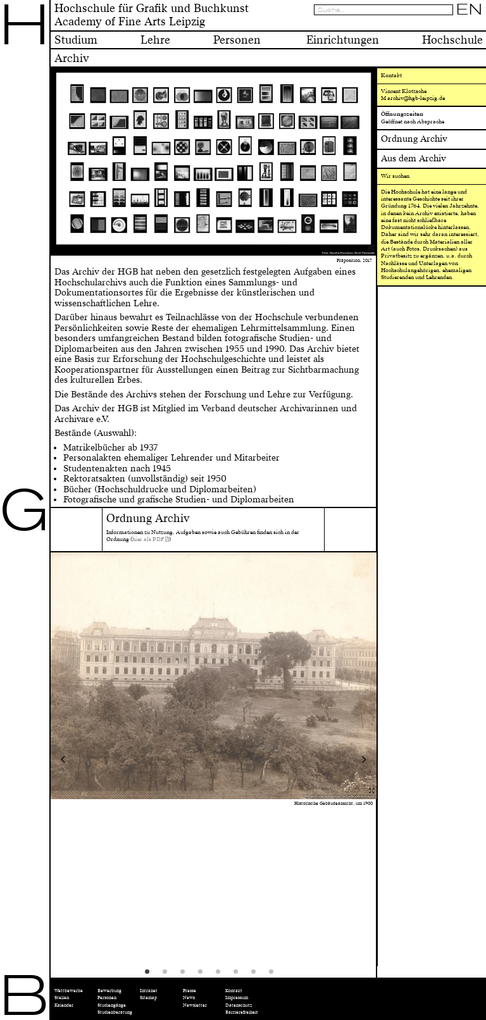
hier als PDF (148, 539)
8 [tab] (275, 975)
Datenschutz (238, 1005)
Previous (91, 759)
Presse (189, 990)
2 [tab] (169, 975)
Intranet (149, 990)
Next (336, 759)
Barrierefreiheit (241, 1012)
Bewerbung (109, 990)
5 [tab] (222, 975)
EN (469, 9)
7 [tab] (257, 975)
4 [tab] (204, 975)
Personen (106, 997)
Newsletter (195, 1005)
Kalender (63, 1005)
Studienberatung (114, 1012)
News (189, 997)
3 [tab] (186, 975)
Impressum (236, 997)
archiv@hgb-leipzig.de (416, 98)
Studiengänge (111, 1005)
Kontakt (233, 990)
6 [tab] (240, 975)
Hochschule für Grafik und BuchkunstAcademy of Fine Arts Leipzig (151, 15)
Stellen (61, 997)
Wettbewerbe (68, 990)
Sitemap (148, 997)
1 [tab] (151, 975)
